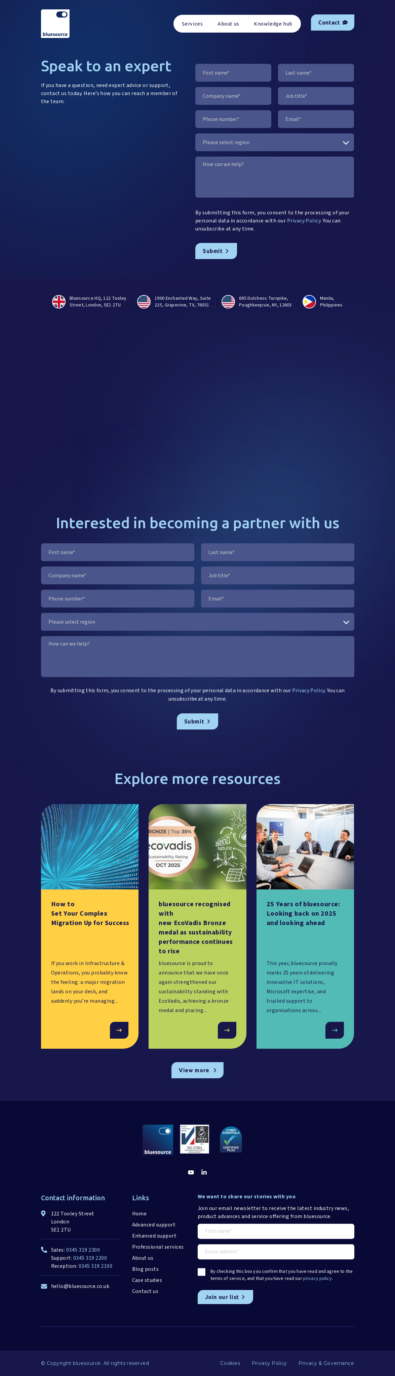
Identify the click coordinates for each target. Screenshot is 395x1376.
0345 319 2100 (95, 1266)
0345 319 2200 (90, 1258)
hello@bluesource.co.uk (80, 1286)
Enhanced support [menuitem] (154, 1236)
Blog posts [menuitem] (145, 1269)
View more (198, 1070)
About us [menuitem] (228, 24)
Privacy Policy (304, 220)
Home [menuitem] (139, 1213)
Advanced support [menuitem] (154, 1224)
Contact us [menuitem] (145, 1291)
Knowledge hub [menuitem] (273, 24)
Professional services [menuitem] (158, 1247)
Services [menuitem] (192, 24)
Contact (332, 22)
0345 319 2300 (83, 1250)
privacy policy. (318, 1278)
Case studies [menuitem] (147, 1280)
